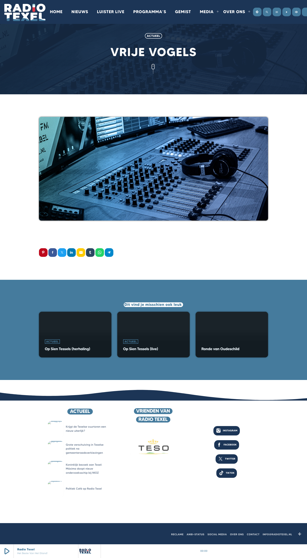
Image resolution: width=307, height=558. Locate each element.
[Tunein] (257, 12)
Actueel (153, 36)
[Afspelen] (286, 12)
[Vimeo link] (24, 12)
